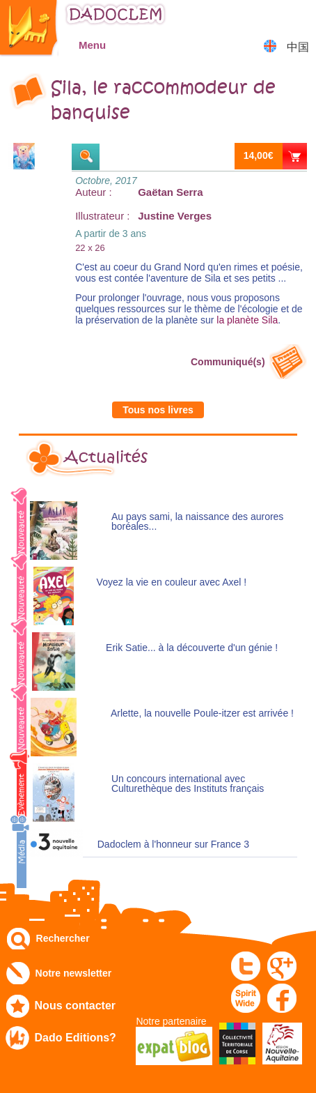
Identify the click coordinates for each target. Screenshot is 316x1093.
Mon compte (264, 17)
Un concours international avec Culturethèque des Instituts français (187, 784)
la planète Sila (247, 320)
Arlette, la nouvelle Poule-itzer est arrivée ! (202, 713)
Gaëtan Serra (170, 192)
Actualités (106, 457)
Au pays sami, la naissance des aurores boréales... (197, 522)
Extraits (86, 157)
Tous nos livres (158, 409)
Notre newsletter (73, 973)
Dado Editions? (75, 1038)
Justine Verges (175, 216)
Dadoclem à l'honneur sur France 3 (173, 844)
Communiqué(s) (228, 361)
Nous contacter (75, 1005)
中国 (298, 47)
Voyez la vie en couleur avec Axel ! (172, 582)
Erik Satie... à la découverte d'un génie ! (192, 648)
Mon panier (299, 17)
